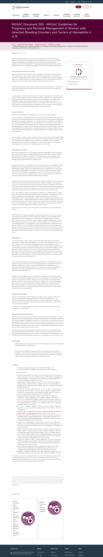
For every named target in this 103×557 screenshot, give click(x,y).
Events (73, 2)
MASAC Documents (54, 44)
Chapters (53, 552)
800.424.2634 (73, 84)
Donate (80, 552)
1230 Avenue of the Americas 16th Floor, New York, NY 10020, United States (23, 553)
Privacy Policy (68, 552)
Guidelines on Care (40, 44)
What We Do (40, 552)
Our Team (39, 555)
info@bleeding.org (74, 82)
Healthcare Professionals (25, 44)
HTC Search (54, 555)
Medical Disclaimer (69, 555)
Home (13, 44)
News (67, 2)
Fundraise (81, 555)
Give (78, 7)
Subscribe (87, 7)
